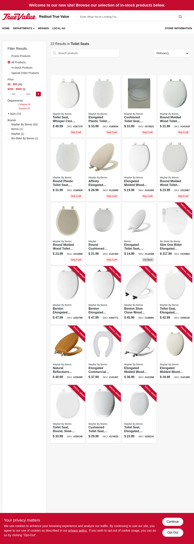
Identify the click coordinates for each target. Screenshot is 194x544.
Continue (173, 521)
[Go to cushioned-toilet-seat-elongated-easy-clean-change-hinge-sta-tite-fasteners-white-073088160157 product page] (103, 414)
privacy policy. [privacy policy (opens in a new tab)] (77, 530)
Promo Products (21, 56)
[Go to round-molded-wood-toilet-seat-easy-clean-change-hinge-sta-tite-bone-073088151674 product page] (68, 234)
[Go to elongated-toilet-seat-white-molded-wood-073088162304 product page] (139, 234)
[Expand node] (9, 113)
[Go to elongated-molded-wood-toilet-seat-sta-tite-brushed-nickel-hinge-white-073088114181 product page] (139, 355)
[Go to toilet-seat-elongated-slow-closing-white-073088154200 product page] (175, 295)
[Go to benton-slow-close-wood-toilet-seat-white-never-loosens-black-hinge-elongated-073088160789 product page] (139, 295)
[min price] (13, 94)
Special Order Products (25, 73)
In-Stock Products (22, 68)
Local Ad (58, 28)
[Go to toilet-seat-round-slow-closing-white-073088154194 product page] (68, 414)
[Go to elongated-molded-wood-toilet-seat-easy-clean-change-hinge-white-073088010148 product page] (139, 170)
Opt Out (172, 532)
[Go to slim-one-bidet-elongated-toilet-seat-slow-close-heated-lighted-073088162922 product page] (175, 234)
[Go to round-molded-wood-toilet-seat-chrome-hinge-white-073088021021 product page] (175, 106)
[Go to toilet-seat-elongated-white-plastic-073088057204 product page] (139, 414)
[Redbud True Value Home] (19, 16)
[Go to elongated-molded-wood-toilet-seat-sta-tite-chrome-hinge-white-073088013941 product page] (175, 355)
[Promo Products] (9, 55)
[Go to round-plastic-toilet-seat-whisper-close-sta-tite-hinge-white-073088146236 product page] (68, 170)
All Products (18, 62)
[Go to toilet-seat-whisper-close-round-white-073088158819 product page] (68, 106)
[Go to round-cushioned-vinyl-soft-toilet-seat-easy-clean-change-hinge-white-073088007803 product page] (103, 234)
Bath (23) (15, 113)
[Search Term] (130, 17)
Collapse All (24, 104)
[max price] (28, 94)
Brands (43, 28)
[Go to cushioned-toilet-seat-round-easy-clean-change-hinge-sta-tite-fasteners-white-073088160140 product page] (139, 106)
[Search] (180, 16)
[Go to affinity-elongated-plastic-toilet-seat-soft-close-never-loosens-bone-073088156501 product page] (103, 170)
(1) (17, 129)
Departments (22, 28)
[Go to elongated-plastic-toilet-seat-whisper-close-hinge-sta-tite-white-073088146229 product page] (103, 106)
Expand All (24, 108)
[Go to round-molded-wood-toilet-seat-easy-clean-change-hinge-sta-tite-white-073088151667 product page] (175, 170)
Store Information (178, 28)
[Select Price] (38, 94)
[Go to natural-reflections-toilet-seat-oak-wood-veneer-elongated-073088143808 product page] (68, 355)
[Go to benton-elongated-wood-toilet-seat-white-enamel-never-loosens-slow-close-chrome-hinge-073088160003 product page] (68, 295)
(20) (24, 124)
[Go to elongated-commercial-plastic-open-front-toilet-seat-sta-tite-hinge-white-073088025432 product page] (103, 355)
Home (6, 28)
